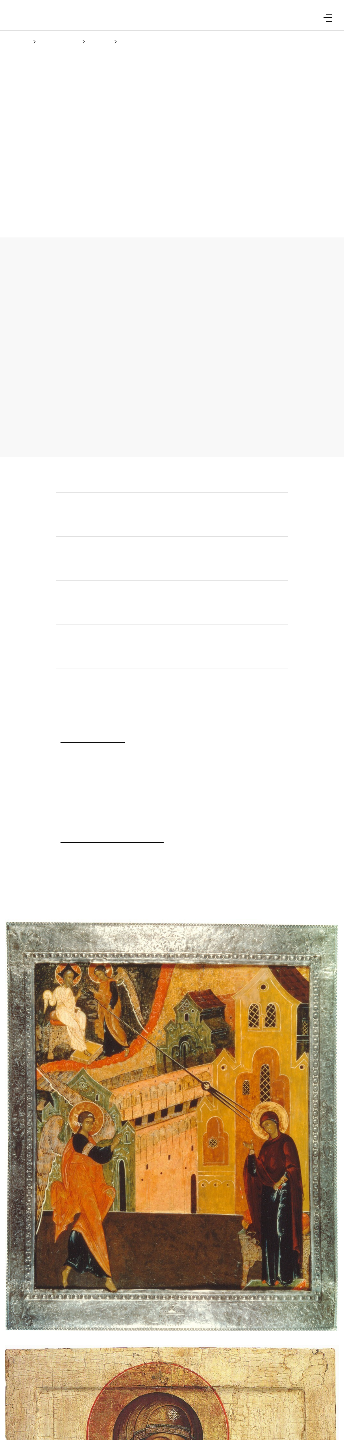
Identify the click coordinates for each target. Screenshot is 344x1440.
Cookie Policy (160, 755)
